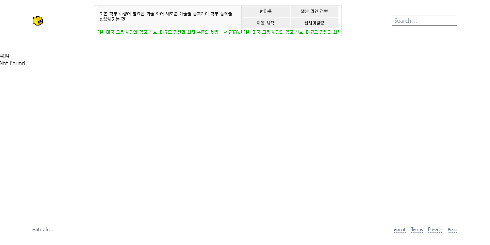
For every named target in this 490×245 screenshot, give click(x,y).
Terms (417, 229)
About (400, 229)
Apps (452, 229)
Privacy (435, 229)
